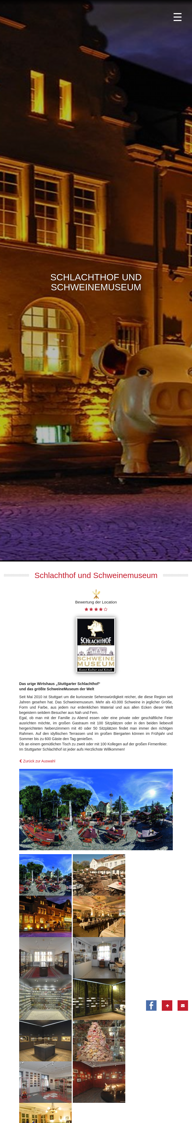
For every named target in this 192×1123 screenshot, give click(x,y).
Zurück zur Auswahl (37, 850)
